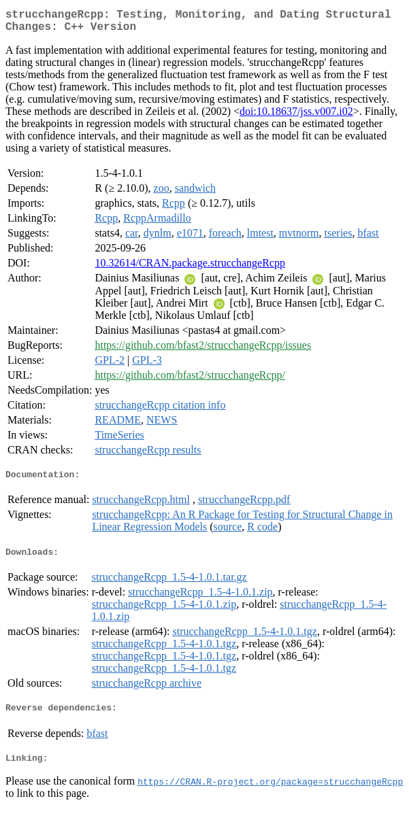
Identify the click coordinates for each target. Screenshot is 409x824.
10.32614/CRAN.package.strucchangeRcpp (189, 268)
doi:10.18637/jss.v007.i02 (296, 116)
